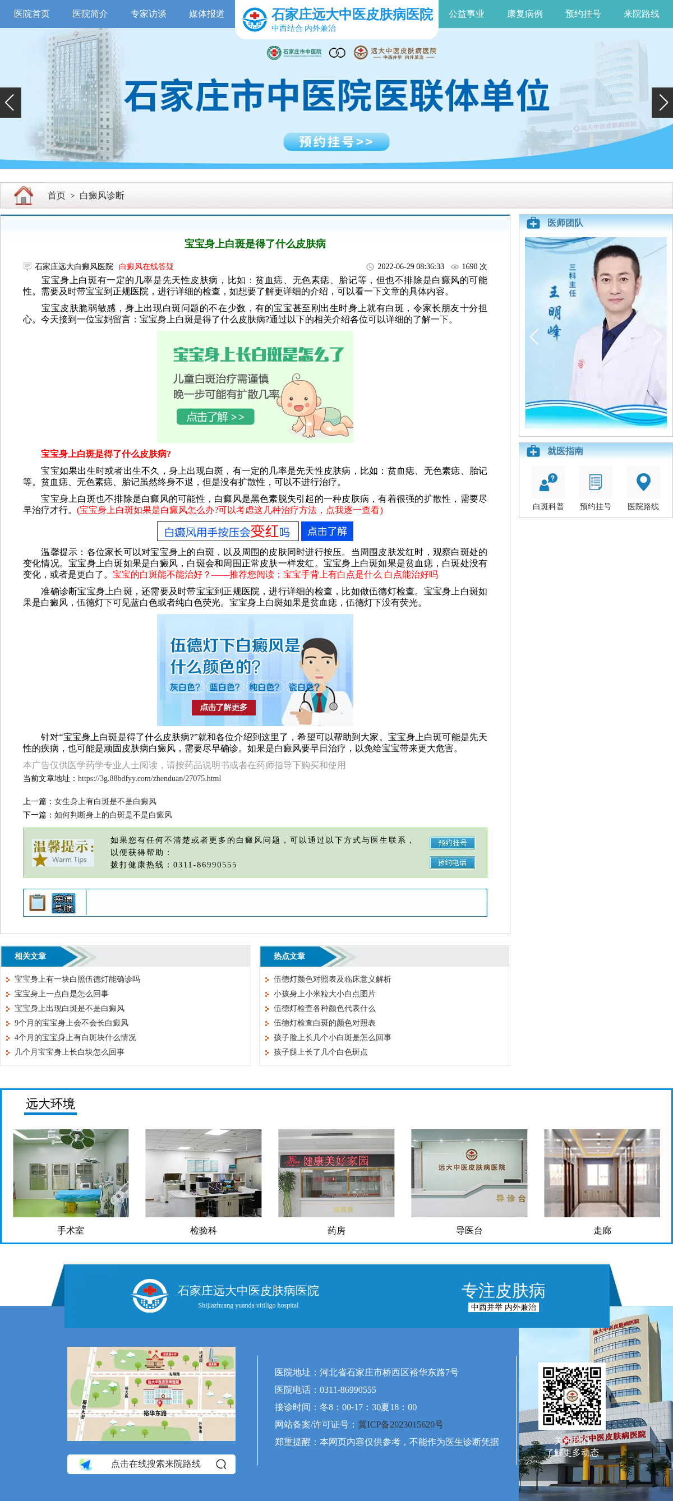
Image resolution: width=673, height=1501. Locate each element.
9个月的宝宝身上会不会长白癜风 (71, 1023)
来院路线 (642, 14)
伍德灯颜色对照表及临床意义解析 (332, 979)
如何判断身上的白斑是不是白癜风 (113, 815)
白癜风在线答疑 (146, 266)
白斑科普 (548, 488)
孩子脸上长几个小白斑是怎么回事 (332, 1037)
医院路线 (643, 488)
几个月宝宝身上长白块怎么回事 (70, 1052)
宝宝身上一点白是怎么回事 (62, 994)
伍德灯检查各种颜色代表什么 (325, 1008)
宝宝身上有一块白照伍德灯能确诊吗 (77, 979)
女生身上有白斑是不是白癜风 (105, 801)
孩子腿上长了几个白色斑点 (321, 1052)
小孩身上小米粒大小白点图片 (325, 994)
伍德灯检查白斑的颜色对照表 (325, 1023)
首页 (57, 195)
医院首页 (32, 14)
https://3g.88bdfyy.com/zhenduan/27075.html (149, 778)
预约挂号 (583, 14)
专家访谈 (149, 14)
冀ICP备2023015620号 (401, 1424)
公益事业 (467, 14)
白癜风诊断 (102, 195)
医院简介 (90, 14)
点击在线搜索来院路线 (151, 1464)
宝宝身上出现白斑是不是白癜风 (70, 1008)
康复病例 (525, 14)
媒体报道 (207, 14)
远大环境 (50, 1104)
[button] (10, 102)
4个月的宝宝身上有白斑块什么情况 (75, 1037)
